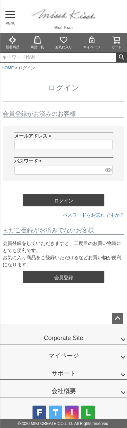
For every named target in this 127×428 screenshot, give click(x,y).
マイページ (91, 42)
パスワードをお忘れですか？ (93, 215)
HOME (8, 68)
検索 (121, 57)
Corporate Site (63, 338)
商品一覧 (37, 42)
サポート (63, 373)
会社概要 (63, 391)
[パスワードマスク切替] (107, 169)
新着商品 (12, 42)
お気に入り (63, 42)
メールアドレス (34, 136)
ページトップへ (117, 318)
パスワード (29, 161)
